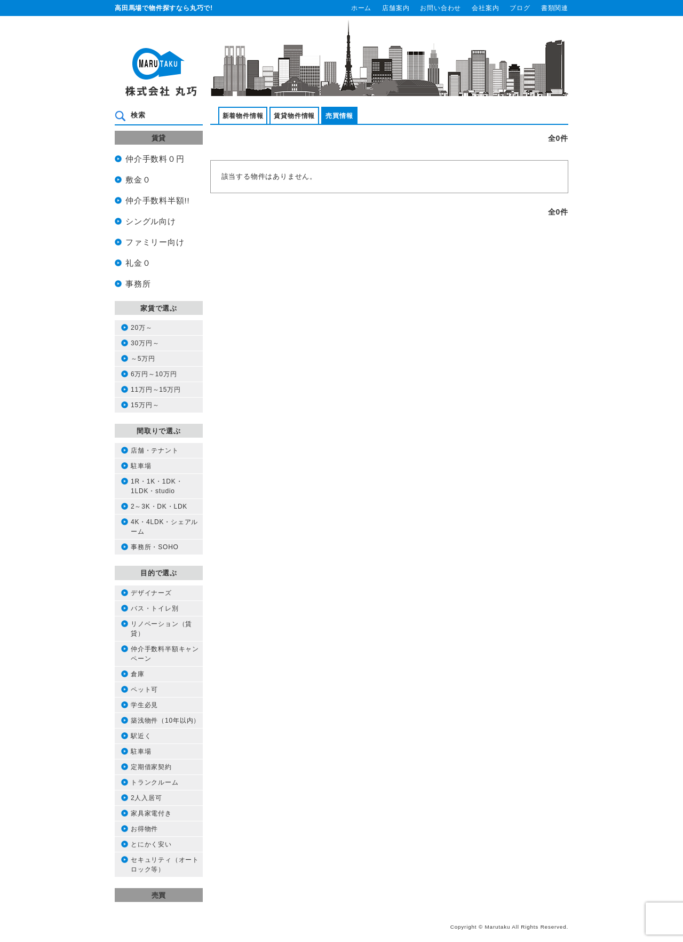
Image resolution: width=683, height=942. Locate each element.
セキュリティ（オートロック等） (165, 864)
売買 (159, 895)
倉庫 (138, 674)
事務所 (137, 284)
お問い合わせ (440, 8)
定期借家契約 (151, 767)
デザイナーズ (151, 593)
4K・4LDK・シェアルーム (164, 526)
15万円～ (145, 405)
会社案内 (485, 8)
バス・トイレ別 (155, 608)
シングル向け (150, 221)
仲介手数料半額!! (157, 200)
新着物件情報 (243, 116)
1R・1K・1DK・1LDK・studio (156, 486)
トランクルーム (155, 782)
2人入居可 (146, 798)
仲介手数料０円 (155, 159)
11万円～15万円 (156, 389)
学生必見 (144, 705)
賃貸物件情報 (294, 116)
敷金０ (137, 180)
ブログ (520, 8)
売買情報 (339, 116)
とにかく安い (151, 844)
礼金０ (137, 263)
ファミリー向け (155, 242)
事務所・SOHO (155, 547)
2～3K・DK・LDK (159, 506)
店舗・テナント (155, 450)
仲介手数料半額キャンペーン (165, 653)
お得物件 (144, 829)
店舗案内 (395, 8)
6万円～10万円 (154, 374)
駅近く (141, 736)
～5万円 (143, 358)
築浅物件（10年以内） (165, 720)
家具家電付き (151, 813)
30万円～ (145, 343)
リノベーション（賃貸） (161, 628)
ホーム (361, 8)
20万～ (142, 327)
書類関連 (554, 8)
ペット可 (144, 689)
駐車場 (141, 466)
